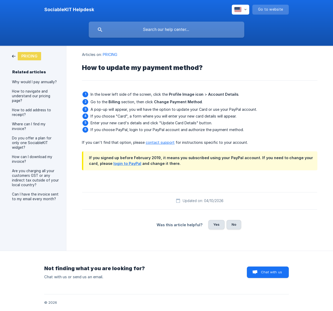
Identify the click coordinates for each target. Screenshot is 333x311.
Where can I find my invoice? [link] (29, 126)
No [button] (234, 224)
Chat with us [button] (271, 272)
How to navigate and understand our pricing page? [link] (31, 96)
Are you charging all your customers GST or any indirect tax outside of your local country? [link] (35, 178)
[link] (26, 55)
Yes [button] (216, 224)
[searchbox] (166, 30)
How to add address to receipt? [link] (31, 112)
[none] (69, 10)
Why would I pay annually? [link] (34, 82)
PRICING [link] (110, 54)
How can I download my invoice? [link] (32, 159)
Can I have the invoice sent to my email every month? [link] (35, 196)
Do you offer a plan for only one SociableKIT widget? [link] (32, 143)
